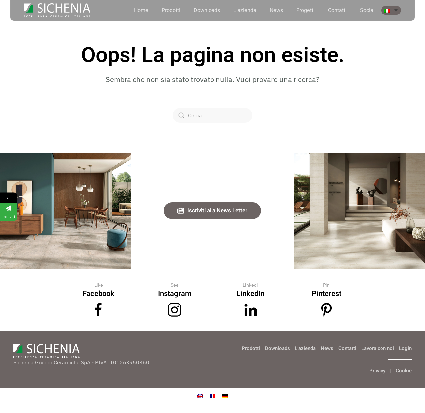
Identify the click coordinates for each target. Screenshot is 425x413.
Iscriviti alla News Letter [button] (212, 210)
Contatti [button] (337, 10)
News (276, 10)
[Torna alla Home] (57, 10)
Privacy (377, 370)
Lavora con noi (377, 348)
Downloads (207, 10)
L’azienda (305, 348)
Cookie (404, 370)
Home (141, 10)
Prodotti (171, 10)
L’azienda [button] (244, 10)
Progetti (305, 10)
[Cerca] (212, 115)
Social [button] (367, 10)
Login (405, 348)
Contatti (347, 348)
